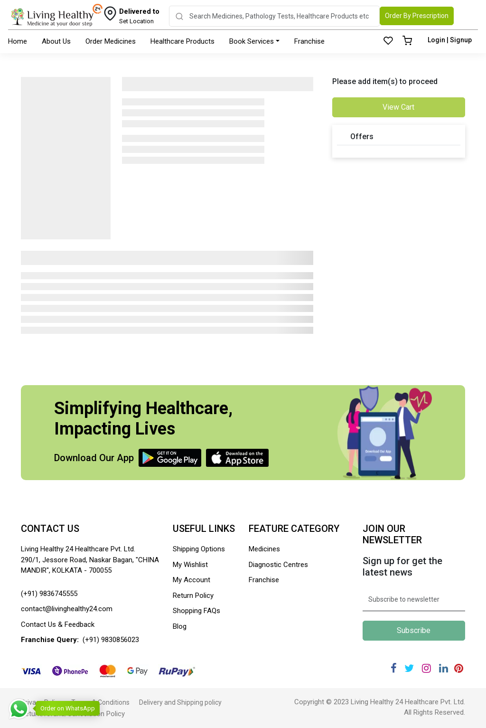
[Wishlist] (388, 41)
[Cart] (407, 41)
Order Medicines (110, 41)
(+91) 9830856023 (111, 639)
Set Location (139, 15)
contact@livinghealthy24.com (66, 609)
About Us (56, 41)
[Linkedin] (443, 668)
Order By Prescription (417, 15)
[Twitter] (409, 668)
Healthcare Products (182, 41)
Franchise (309, 41)
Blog (180, 626)
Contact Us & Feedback (57, 624)
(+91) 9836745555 (49, 593)
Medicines (264, 549)
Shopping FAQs (196, 610)
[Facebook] (394, 668)
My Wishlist (190, 564)
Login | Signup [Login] (450, 40)
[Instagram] (426, 668)
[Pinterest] (458, 668)
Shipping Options (199, 549)
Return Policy (193, 595)
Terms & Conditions (100, 702)
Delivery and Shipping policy (180, 702)
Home (17, 41)
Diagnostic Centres (278, 564)
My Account (191, 580)
